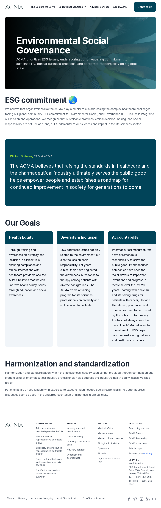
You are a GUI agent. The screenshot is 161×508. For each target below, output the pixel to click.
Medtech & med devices (110, 438)
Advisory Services (99, 6)
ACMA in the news (138, 443)
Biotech (102, 453)
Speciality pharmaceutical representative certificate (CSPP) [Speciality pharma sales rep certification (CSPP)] (49, 450)
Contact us (144, 6)
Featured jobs (136, 453)
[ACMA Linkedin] (148, 499)
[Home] (18, 424)
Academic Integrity (42, 498)
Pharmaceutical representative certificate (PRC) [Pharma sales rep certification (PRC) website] (49, 439)
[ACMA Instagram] (141, 499)
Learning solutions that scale (78, 443)
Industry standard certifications (76, 430)
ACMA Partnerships (139, 438)
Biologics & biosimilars (109, 443)
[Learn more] (13, 6)
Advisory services (76, 449)
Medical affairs (105, 428)
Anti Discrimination (68, 498)
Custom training (75, 436)
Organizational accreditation (74, 456)
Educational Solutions (72, 6)
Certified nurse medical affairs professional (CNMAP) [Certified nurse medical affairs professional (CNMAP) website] (48, 473)
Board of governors (139, 428)
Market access (105, 433)
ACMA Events (136, 433)
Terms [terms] (10, 498)
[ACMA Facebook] (129, 499)
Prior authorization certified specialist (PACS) (49, 430)
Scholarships (135, 448)
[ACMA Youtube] (154, 499)
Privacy (22, 498)
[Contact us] (145, 7)
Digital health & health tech (109, 460)
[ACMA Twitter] (135, 499)
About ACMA (121, 6)
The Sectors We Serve (43, 6)
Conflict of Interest (94, 498)
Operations (103, 448)
